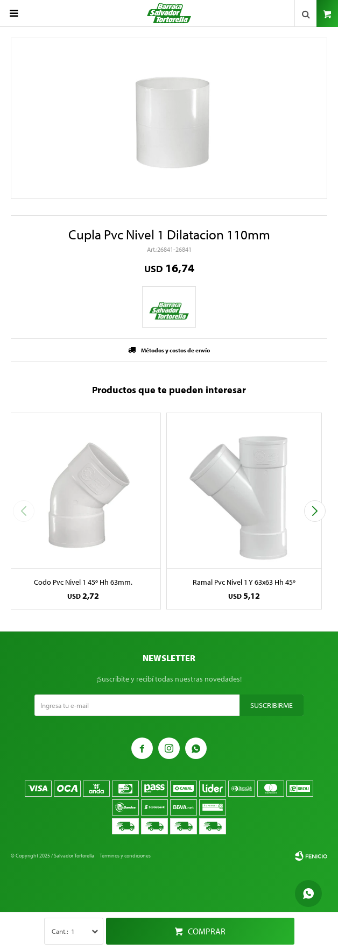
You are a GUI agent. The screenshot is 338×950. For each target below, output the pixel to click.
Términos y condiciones (125, 855)
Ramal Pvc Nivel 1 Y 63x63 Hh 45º (244, 582)
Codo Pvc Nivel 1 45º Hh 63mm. (83, 582)
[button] (314, 511)
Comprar (207, 931)
